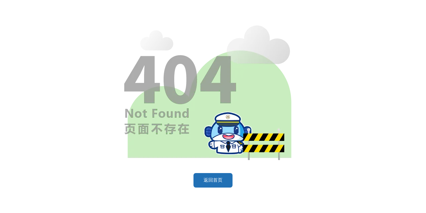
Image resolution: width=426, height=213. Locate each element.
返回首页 (213, 180)
